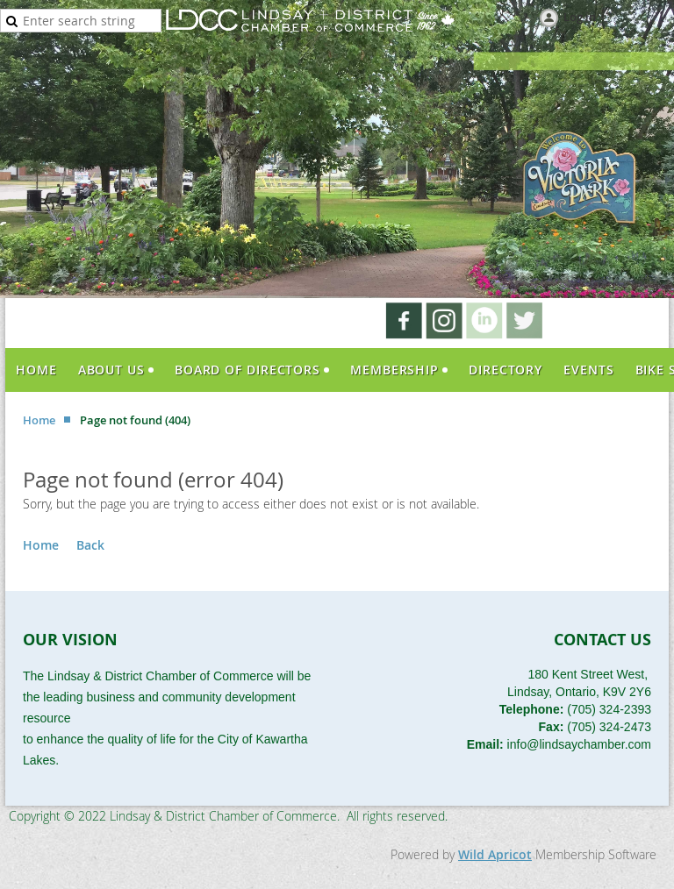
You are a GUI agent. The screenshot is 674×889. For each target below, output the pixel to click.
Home (39, 420)
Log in (579, 17)
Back (90, 545)
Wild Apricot (495, 854)
